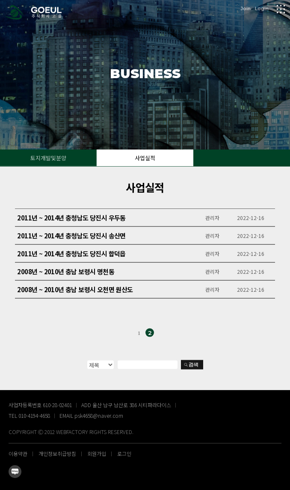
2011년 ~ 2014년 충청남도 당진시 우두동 (71, 218)
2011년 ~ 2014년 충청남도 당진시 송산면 (71, 236)
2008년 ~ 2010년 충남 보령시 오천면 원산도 (75, 290)
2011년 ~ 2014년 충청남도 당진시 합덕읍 (71, 254)
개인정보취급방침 (57, 453)
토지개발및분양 (48, 158)
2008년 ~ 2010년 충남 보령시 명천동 (65, 272)
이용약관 (18, 453)
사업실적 (145, 158)
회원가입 (96, 453)
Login (262, 8)
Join (245, 8)
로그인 (124, 453)
